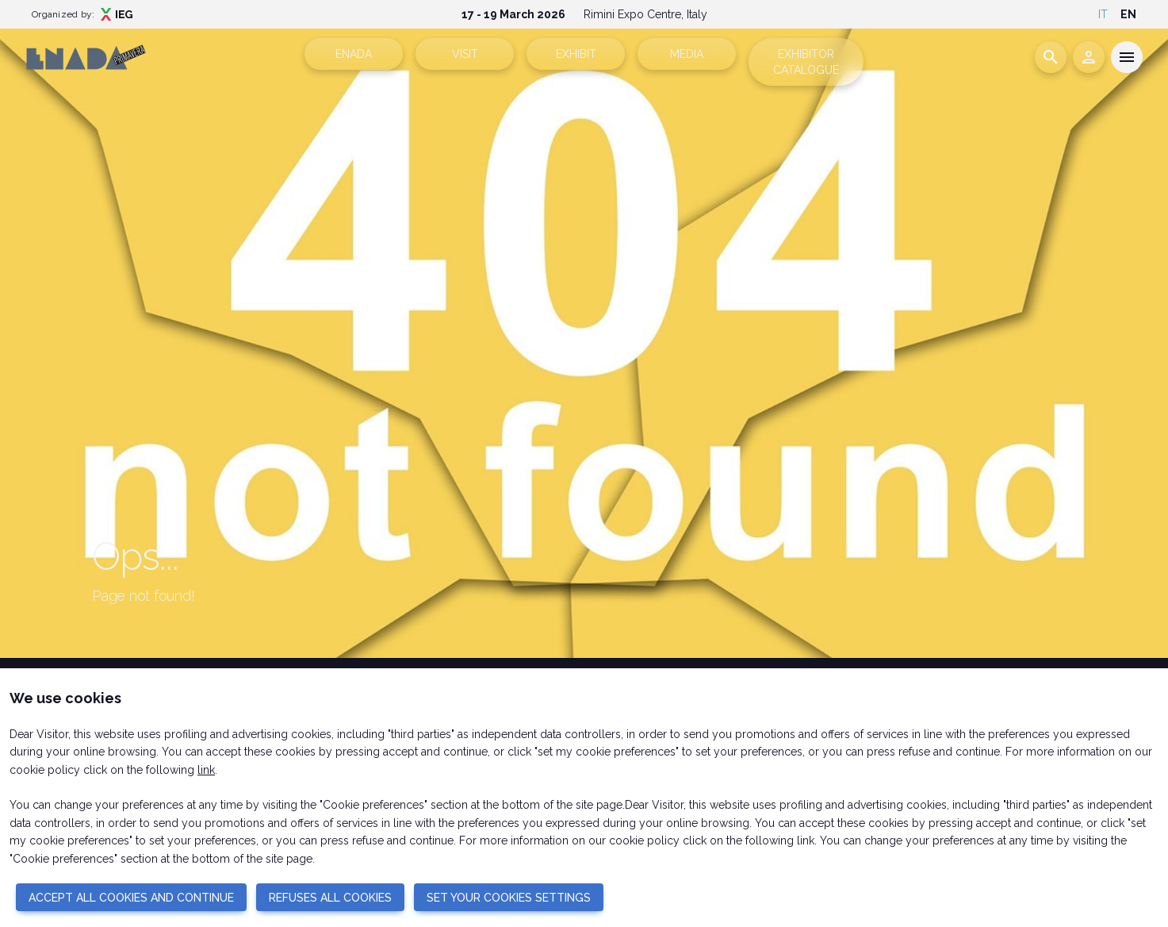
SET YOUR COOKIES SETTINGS (509, 897)
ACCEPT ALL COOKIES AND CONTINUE (131, 897)
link (206, 770)
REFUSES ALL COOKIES (330, 897)
